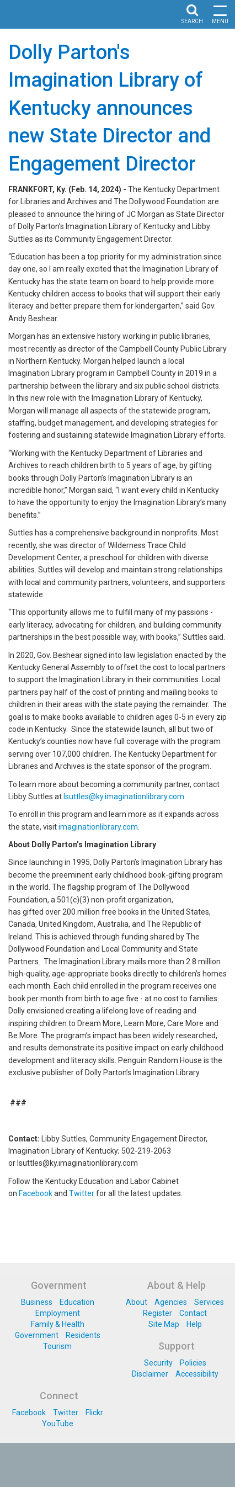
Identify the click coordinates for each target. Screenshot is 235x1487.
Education (77, 1302)
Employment (57, 1313)
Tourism (57, 1346)
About (136, 1302)
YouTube (57, 1423)
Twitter (81, 1193)
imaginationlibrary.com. (99, 826)
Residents (83, 1335)
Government (36, 1335)
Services (209, 1302)
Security (158, 1362)
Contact (193, 1313)
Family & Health (57, 1324)
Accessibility (196, 1373)
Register (157, 1313)
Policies (193, 1362)
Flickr (94, 1412)
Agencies (170, 1302)
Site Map (163, 1324)
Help (194, 1324)
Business (36, 1302)
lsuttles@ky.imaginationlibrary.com (123, 796)
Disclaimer (150, 1373)
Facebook (35, 1193)
